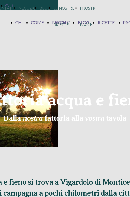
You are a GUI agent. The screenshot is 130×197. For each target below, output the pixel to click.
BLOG (83, 22)
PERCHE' (61, 22)
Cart (9, 5)
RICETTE (106, 22)
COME (37, 22)
